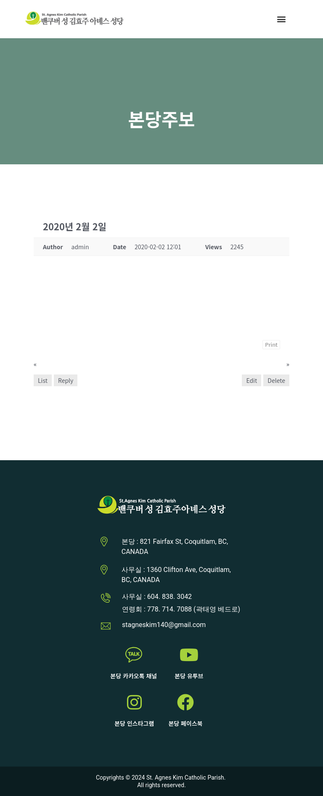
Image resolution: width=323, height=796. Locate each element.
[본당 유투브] (188, 654)
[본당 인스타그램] (134, 702)
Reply (65, 380)
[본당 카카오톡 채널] (133, 654)
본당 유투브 (189, 676)
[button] (282, 19)
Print (271, 344)
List (43, 380)
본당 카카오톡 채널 (133, 676)
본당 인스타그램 (134, 723)
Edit (251, 380)
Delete (276, 380)
